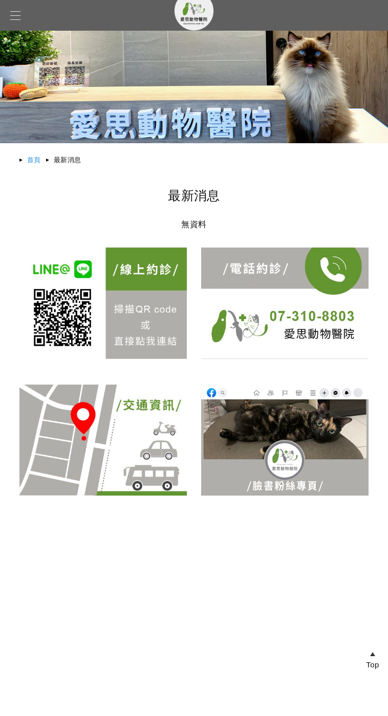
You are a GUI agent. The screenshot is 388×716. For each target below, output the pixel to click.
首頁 (34, 160)
